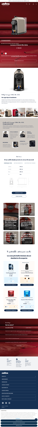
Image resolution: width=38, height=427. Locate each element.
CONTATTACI (19, 345)
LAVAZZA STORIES (5, 384)
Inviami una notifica (19, 60)
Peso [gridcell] (9, 174)
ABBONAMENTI (5, 379)
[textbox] (7, 307)
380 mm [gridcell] (21, 169)
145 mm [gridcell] (21, 166)
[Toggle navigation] (36, 4)
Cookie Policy (18, 418)
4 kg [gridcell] (20, 174)
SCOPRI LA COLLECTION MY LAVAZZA (18, 361)
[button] (37, 1)
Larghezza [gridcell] (9, 166)
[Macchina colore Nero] (2, 53)
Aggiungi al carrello (11, 310)
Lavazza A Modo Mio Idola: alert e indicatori (27, 223)
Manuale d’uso (19, 192)
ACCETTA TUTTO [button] (19, 420)
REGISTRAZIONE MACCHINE (7, 393)
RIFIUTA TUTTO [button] (19, 425)
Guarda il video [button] (13, 228)
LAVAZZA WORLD (5, 390)
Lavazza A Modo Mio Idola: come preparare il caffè (27, 209)
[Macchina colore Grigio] (5, 53)
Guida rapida (19, 196)
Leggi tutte (29, 328)
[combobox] (7, 307)
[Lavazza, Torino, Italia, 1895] (5, 4)
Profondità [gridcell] (9, 169)
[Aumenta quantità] (13, 281)
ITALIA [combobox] (3, 407)
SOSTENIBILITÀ (5, 387)
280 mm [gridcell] (21, 171)
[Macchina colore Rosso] (4, 53)
